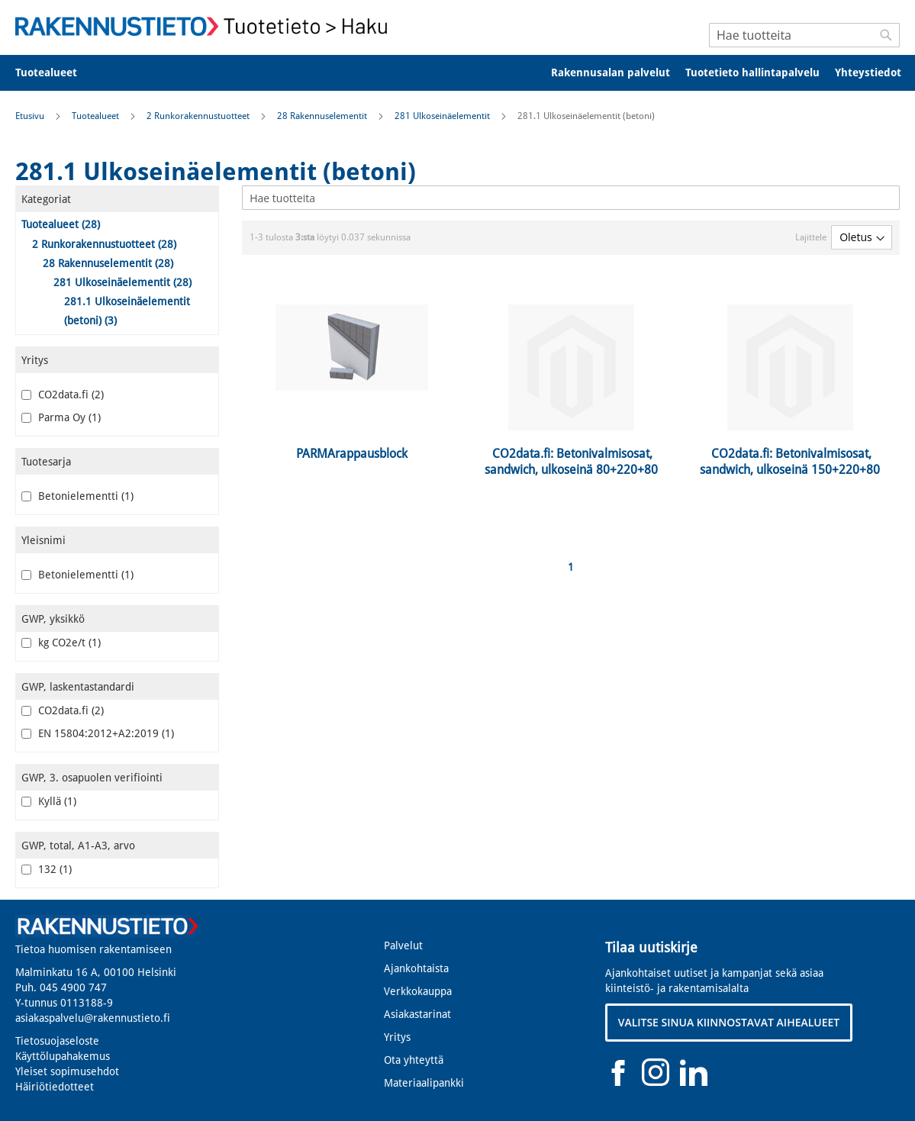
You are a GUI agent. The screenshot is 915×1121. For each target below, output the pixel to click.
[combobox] (804, 35)
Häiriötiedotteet (54, 1087)
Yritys (397, 1037)
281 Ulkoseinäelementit (443, 116)
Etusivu (31, 116)
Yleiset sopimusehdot (67, 1071)
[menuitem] (56, 73)
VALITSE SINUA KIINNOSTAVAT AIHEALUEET (729, 1022)
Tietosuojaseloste (57, 1041)
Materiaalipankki (424, 1083)
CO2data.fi (62, 394)
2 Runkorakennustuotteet (199, 116)
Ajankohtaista (416, 968)
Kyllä (48, 801)
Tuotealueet (96, 116)
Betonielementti (77, 496)
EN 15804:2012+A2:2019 (97, 733)
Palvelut (403, 945)
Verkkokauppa (418, 991)
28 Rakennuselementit (323, 116)
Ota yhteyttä (413, 1060)
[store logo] (206, 26)
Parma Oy (61, 417)
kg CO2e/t (61, 642)
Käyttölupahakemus (62, 1056)
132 (46, 869)
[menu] (457, 73)
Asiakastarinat (417, 1014)
